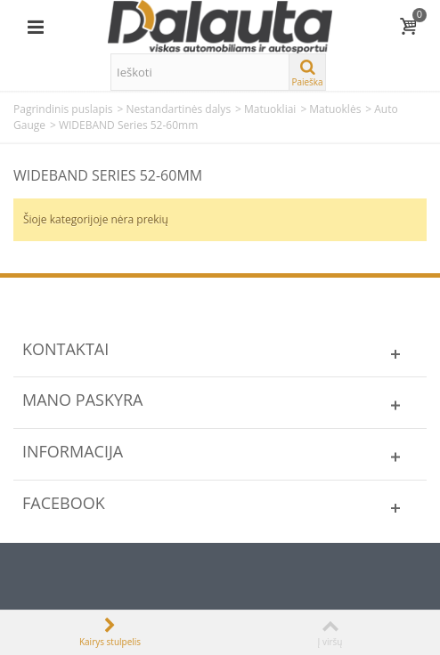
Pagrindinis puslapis (63, 109)
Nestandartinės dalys (178, 109)
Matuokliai (270, 109)
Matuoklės (335, 109)
